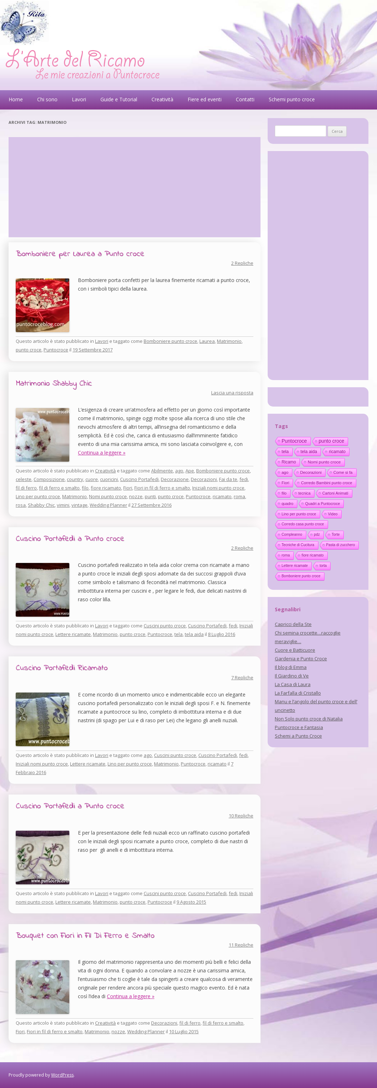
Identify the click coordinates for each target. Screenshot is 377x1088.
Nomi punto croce (108, 496)
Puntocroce (56, 349)
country (75, 479)
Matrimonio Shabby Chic (54, 383)
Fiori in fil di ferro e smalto (162, 488)
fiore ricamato (106, 488)
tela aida (194, 634)
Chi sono (47, 99)
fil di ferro (26, 488)
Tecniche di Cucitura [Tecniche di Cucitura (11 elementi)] (298, 545)
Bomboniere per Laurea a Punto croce (80, 254)
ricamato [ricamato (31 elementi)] (337, 451)
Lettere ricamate (73, 634)
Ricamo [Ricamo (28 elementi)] (289, 462)
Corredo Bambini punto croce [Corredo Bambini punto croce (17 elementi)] (326, 483)
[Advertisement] (135, 187)
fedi (243, 479)
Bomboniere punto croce (170, 341)
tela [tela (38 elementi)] (285, 451)
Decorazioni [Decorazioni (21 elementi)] (311, 472)
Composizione (49, 479)
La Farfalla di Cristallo (298, 693)
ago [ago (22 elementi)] (285, 472)
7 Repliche (242, 677)
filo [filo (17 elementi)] (284, 493)
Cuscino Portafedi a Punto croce (70, 539)
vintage (79, 505)
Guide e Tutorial (118, 99)
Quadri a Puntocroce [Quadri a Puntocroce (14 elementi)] (322, 503)
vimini (63, 505)
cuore (91, 479)
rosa (21, 505)
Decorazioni (204, 479)
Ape (189, 470)
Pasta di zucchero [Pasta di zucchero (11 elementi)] (340, 545)
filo (85, 488)
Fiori (127, 488)
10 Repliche (241, 815)
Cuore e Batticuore (295, 650)
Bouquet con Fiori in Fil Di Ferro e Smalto (85, 936)
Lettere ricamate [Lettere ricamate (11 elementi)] (295, 566)
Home (16, 99)
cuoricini (109, 479)
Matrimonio (229, 341)
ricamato (222, 496)
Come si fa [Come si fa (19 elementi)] (342, 472)
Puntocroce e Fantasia (299, 727)
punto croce (28, 349)
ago (179, 470)
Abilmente (162, 470)
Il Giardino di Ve (292, 675)
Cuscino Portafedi (139, 479)
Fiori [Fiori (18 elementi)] (285, 483)
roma (239, 496)
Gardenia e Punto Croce (301, 658)
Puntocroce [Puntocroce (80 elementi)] (294, 441)
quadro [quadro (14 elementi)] (287, 503)
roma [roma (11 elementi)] (286, 555)
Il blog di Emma (291, 667)
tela (178, 634)
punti (150, 496)
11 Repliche (241, 945)
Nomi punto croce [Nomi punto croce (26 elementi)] (324, 462)
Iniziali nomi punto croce (218, 488)
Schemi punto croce (292, 99)
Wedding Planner (108, 505)
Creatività (162, 99)
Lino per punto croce (38, 496)
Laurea (207, 341)
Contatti (245, 99)
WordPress (62, 1075)
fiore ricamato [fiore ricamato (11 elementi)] (313, 555)
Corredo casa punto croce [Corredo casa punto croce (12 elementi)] (303, 524)
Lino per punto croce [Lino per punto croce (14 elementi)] (299, 514)
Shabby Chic (41, 505)
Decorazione (175, 479)
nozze (136, 496)
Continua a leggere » (101, 452)
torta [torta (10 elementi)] (323, 566)
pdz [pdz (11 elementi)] (317, 534)
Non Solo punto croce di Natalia (309, 718)
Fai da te (228, 479)
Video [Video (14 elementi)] (333, 514)
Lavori (79, 99)
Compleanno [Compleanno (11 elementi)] (292, 534)
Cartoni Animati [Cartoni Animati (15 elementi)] (335, 493)
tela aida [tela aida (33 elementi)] (309, 451)
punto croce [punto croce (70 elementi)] (331, 441)
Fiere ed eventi (205, 99)
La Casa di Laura (293, 684)
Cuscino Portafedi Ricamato (62, 668)
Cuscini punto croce (165, 625)
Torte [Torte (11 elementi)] (336, 534)
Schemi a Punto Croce (298, 736)
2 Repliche (242, 263)
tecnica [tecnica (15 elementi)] (304, 493)
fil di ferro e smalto (59, 488)
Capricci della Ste (293, 624)
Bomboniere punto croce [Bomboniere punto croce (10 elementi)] (301, 576)
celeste (23, 479)
